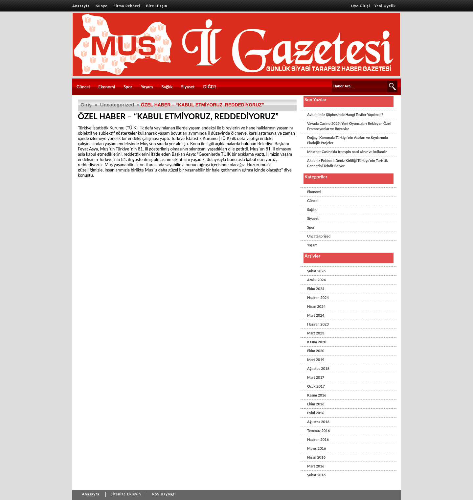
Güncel (83, 86)
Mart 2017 (315, 377)
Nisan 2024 (316, 306)
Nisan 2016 (316, 457)
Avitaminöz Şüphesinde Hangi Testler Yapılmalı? (345, 114)
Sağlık (166, 86)
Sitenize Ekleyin (126, 494)
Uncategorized (117, 104)
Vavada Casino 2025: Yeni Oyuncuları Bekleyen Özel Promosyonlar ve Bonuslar (349, 126)
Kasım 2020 (316, 342)
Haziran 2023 (318, 324)
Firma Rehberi (126, 6)
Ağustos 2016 (318, 422)
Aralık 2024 (316, 280)
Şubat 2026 (316, 271)
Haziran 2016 (318, 439)
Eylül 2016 (315, 413)
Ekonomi (106, 86)
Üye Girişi (360, 6)
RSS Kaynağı (164, 494)
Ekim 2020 (315, 351)
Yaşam (147, 86)
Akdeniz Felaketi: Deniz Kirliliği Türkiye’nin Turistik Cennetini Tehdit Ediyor (347, 163)
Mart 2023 (315, 333)
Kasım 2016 (316, 395)
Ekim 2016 (315, 404)
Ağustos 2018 (318, 368)
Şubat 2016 (316, 475)
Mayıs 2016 (316, 448)
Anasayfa (81, 6)
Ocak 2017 (316, 386)
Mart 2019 (315, 359)
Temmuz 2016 (318, 430)
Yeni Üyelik (385, 6)
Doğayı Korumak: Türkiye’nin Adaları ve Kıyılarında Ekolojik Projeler (347, 140)
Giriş (86, 104)
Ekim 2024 (315, 288)
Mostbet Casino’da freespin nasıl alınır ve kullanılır (347, 151)
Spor (128, 86)
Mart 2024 (315, 315)
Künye (101, 6)
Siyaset (187, 86)
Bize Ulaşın (157, 6)
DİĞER (209, 86)
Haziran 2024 (318, 297)
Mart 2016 (315, 466)
